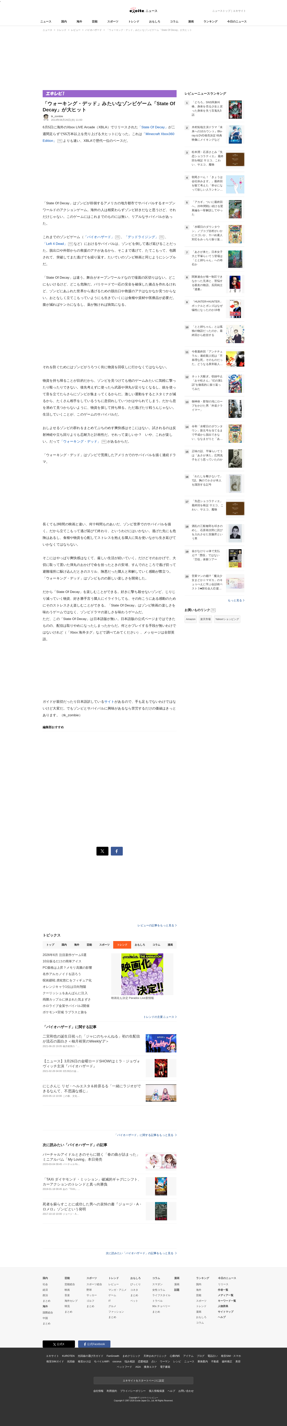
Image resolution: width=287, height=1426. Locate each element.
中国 (45, 1318)
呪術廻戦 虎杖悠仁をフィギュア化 (67, 980)
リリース (223, 1284)
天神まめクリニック (155, 1355)
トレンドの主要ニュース (160, 1016)
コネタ (134, 1289)
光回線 (71, 1361)
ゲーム (112, 1295)
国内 (64, 21)
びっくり (135, 1284)
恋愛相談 (143, 1361)
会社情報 (98, 1390)
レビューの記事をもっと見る (157, 925)
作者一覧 (223, 1289)
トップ (50, 944)
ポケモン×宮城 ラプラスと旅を (65, 1012)
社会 (45, 1284)
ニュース (45, 21)
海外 (79, 21)
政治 (45, 1295)
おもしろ (154, 21)
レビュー (113, 1284)
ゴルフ (90, 1300)
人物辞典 (223, 1306)
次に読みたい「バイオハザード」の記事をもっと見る (141, 1253)
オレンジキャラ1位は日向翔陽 (64, 986)
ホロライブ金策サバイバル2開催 (66, 1005)
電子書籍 (165, 1366)
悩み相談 (130, 1361)
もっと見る (236, 600)
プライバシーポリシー (133, 1390)
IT (109, 1300)
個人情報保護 (156, 1390)
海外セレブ (71, 1300)
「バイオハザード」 (99, 237)
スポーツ (112, 21)
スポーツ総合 (94, 1284)
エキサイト (239, 10)
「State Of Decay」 (153, 127)
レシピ (177, 1361)
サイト (109, 702)
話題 (176, 1289)
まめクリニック (131, 1355)
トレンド (133, 21)
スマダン (157, 1284)
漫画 (191, 21)
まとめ (46, 1300)
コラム (174, 21)
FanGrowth (113, 1355)
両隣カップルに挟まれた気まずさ (67, 999)
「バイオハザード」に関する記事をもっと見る (145, 1135)
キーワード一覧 (227, 1300)
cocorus (116, 1361)
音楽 (67, 1295)
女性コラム (158, 1289)
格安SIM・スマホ (231, 1355)
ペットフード (124, 1366)
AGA (138, 1366)
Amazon (191, 619)
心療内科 (175, 1355)
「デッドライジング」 (141, 237)
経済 (45, 1289)
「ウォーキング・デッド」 (80, 441)
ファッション (116, 1311)
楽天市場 (205, 619)
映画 (67, 1289)
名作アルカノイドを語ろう (62, 974)
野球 (89, 1289)
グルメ (112, 1306)
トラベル (157, 1300)
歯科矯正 (227, 1361)
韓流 (67, 1306)
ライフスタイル (161, 1295)
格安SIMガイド (55, 1361)
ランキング (210, 21)
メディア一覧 (225, 1295)
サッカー (91, 1295)
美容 (238, 1361)
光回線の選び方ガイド (90, 1355)
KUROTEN (68, 1355)
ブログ (200, 1355)
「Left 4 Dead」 (55, 244)
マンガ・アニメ (117, 1289)
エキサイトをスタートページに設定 (143, 1380)
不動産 (215, 1361)
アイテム (188, 1355)
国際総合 (48, 1312)
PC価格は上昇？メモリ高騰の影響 (67, 967)
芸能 (94, 21)
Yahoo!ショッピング (227, 619)
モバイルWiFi (101, 1361)
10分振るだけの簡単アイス (62, 961)
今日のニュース (237, 21)
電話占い (212, 1355)
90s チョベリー (161, 1306)
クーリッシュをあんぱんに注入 (65, 993)
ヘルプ (222, 1317)
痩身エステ (150, 1366)
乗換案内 (203, 1361)
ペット (134, 1300)
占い (154, 1361)
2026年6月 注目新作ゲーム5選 (64, 955)
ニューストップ (221, 10)
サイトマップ (225, 1311)
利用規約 (112, 1390)
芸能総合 (70, 1284)
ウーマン (165, 1361)
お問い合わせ (186, 1390)
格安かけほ (84, 1361)
